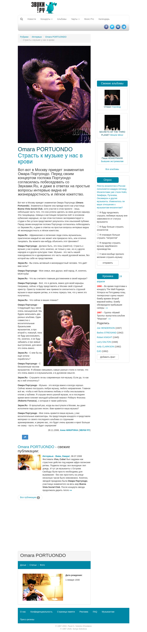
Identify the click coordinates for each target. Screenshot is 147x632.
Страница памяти (66, 611)
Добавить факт (107, 357)
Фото (42, 565)
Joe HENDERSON (106, 328)
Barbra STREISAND (106, 332)
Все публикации (30, 497)
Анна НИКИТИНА (69, 430)
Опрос (108, 179)
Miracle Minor (116, 135)
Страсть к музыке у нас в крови (50, 158)
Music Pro (89, 19)
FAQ (95, 611)
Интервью (37, 37)
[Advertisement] (54, 524)
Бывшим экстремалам (112, 161)
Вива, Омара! (62, 456)
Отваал (107, 107)
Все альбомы (112, 169)
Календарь (104, 19)
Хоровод (116, 107)
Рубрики (24, 37)
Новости (32, 19)
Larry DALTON (104, 342)
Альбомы (61, 19)
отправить (108, 263)
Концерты (47, 19)
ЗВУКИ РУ (84, 430)
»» (71, 490)
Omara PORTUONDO (55, 37)
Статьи (32, 565)
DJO (99, 351)
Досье (23, 565)
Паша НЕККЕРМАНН (112, 158)
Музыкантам (108, 611)
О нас (23, 611)
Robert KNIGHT (104, 337)
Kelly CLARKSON (105, 346)
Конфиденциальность (42, 611)
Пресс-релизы (27, 619)
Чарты (75, 19)
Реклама (83, 611)
